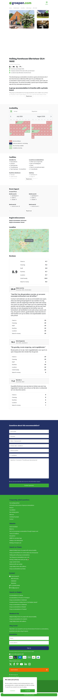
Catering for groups (14, 517)
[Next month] (51, 116)
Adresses (11, 514)
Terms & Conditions (14, 533)
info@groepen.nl (15, 588)
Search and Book (13, 527)
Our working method (14, 503)
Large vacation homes (14, 562)
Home (10, 8)
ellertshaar (28, 8)
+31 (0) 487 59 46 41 (15, 585)
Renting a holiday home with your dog (19, 559)
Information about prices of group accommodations (21, 505)
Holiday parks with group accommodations (19, 555)
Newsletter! (12, 536)
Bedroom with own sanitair (15, 564)
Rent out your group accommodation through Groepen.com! (23, 531)
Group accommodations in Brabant (17, 607)
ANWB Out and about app (15, 538)
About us (11, 529)
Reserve (11, 507)
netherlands (16, 8)
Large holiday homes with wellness (17, 566)
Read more (29, 96)
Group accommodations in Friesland (17, 609)
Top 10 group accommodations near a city (19, 557)
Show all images (16, 25)
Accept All (27, 691)
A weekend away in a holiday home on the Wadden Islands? (23, 602)
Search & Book (29, 670)
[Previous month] (11, 116)
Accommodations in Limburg (16, 595)
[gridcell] (16, 122)
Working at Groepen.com (15, 543)
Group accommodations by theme (17, 569)
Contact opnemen (29, 485)
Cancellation (12, 510)
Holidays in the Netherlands (16, 540)
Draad (17, 677)
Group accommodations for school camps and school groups (23, 552)
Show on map (29, 240)
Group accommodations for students (18, 619)
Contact (11, 519)
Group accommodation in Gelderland (18, 600)
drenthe (23, 8)
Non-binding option (14, 512)
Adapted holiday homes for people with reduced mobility (22, 550)
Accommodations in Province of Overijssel (19, 598)
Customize (12, 691)
